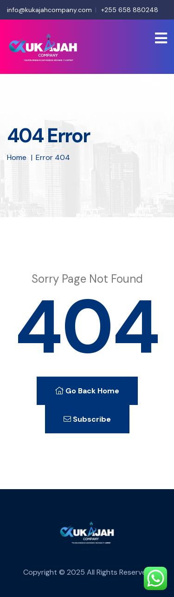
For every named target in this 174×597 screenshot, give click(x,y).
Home (16, 157)
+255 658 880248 (129, 10)
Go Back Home (87, 391)
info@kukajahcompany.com (49, 10)
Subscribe (87, 419)
